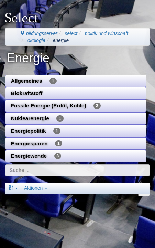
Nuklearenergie (37, 118)
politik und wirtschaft (106, 33)
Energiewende (36, 156)
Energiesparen (36, 143)
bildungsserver (38, 33)
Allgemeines (34, 81)
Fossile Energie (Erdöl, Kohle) (56, 106)
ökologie (36, 40)
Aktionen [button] (35, 188)
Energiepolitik (35, 131)
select (71, 33)
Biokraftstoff (27, 93)
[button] (13, 188)
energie (61, 40)
